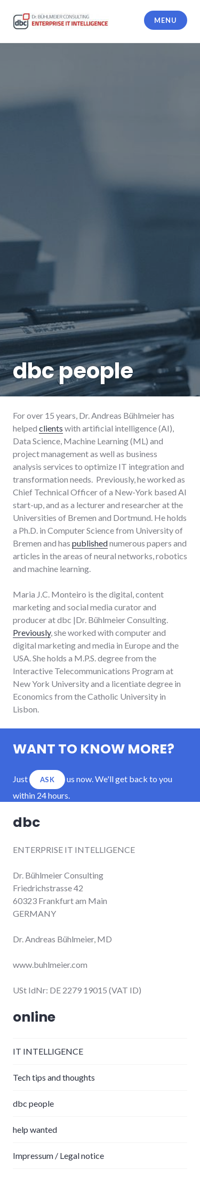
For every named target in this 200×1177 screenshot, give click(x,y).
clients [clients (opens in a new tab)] (51, 428)
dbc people (33, 1103)
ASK (47, 779)
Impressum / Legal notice (58, 1155)
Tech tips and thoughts (54, 1077)
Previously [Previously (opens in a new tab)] (32, 632)
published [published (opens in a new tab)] (90, 543)
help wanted (35, 1129)
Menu (165, 20)
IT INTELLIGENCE (48, 1051)
